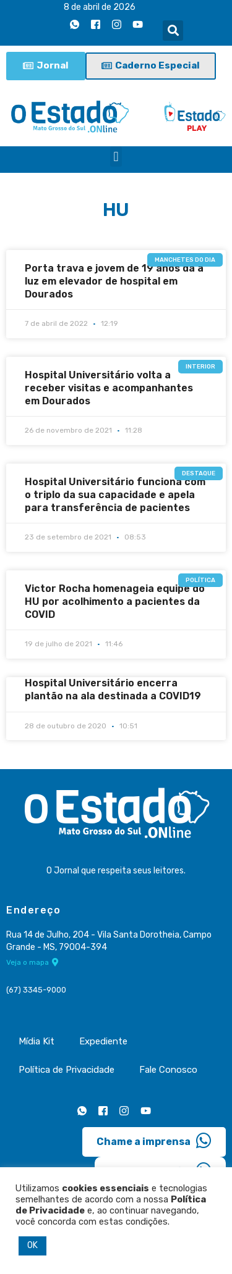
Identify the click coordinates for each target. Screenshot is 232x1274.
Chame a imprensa (154, 1140)
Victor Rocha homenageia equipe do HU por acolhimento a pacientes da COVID (115, 601)
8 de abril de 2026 (99, 7)
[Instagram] (116, 24)
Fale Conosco (168, 1069)
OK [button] (32, 1245)
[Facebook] (95, 24)
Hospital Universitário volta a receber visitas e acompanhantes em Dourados (109, 388)
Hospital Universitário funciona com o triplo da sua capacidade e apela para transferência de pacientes (115, 495)
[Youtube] (137, 24)
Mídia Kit (36, 1041)
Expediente (103, 1041)
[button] (173, 30)
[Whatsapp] (74, 24)
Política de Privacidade (66, 1069)
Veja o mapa (32, 962)
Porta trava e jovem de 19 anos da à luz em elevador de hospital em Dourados (114, 281)
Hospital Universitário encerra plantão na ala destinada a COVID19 (113, 689)
